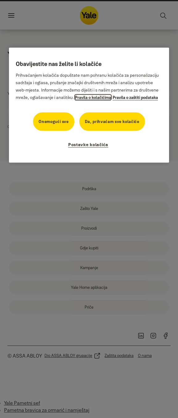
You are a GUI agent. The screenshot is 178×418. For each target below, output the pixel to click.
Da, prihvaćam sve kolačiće (112, 121)
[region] (89, 105)
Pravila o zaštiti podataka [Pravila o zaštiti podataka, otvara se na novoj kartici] (135, 97)
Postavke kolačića (88, 144)
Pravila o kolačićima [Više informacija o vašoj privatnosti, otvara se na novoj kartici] (93, 97)
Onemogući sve (53, 121)
